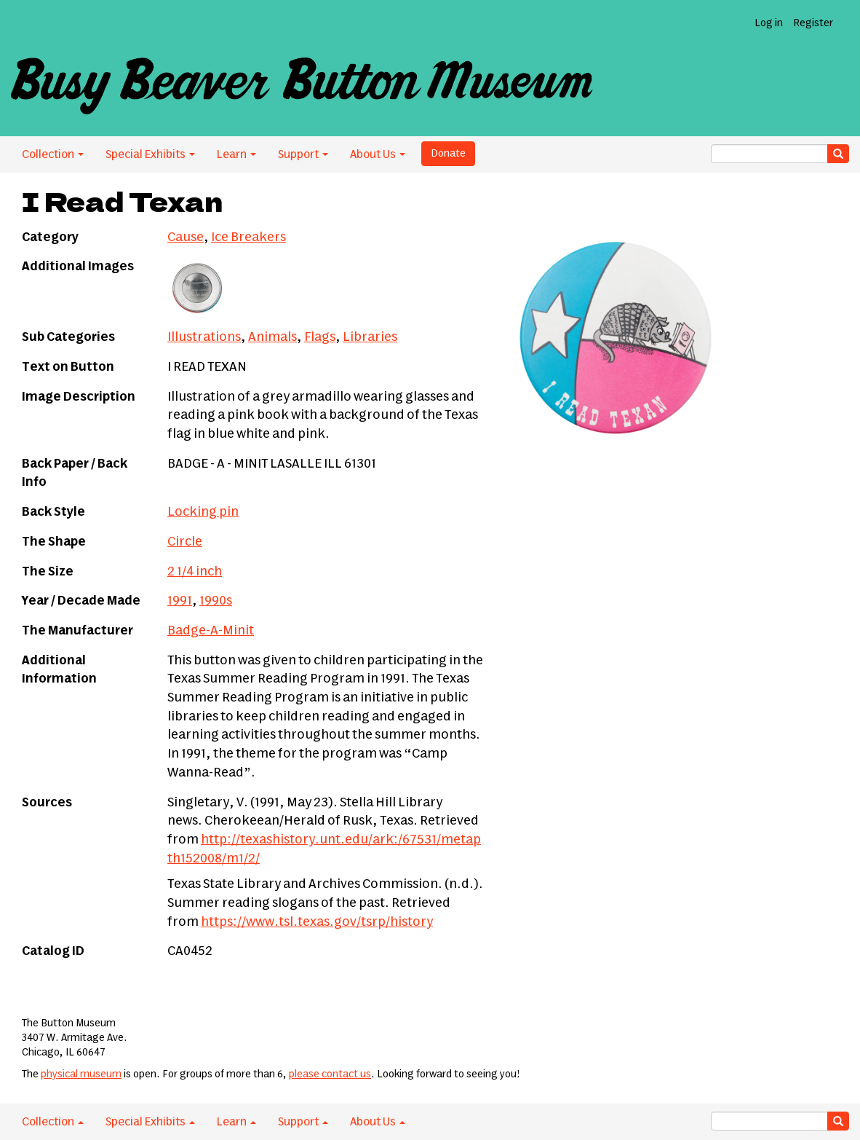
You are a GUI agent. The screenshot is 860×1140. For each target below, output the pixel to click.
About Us (377, 154)
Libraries (370, 337)
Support (303, 154)
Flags (319, 337)
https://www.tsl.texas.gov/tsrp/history (317, 922)
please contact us (330, 1074)
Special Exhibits (150, 154)
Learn (236, 154)
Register (813, 23)
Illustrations (204, 337)
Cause (185, 237)
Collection (53, 154)
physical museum (81, 1074)
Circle (184, 542)
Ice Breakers (248, 237)
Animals (272, 337)
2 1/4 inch (194, 571)
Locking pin (203, 512)
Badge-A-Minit (210, 630)
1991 (179, 601)
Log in (769, 23)
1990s (215, 601)
